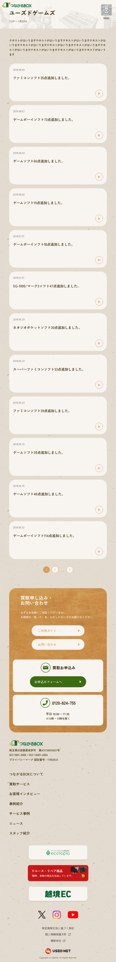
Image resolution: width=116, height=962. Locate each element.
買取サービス (19, 783)
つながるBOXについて (26, 773)
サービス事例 (19, 813)
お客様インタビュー (24, 793)
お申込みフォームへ (48, 681)
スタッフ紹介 (19, 833)
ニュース (16, 823)
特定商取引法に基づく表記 (58, 928)
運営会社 (56, 940)
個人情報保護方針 (56, 934)
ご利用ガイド (47, 630)
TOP (12, 21)
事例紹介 (16, 803)
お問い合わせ (47, 644)
